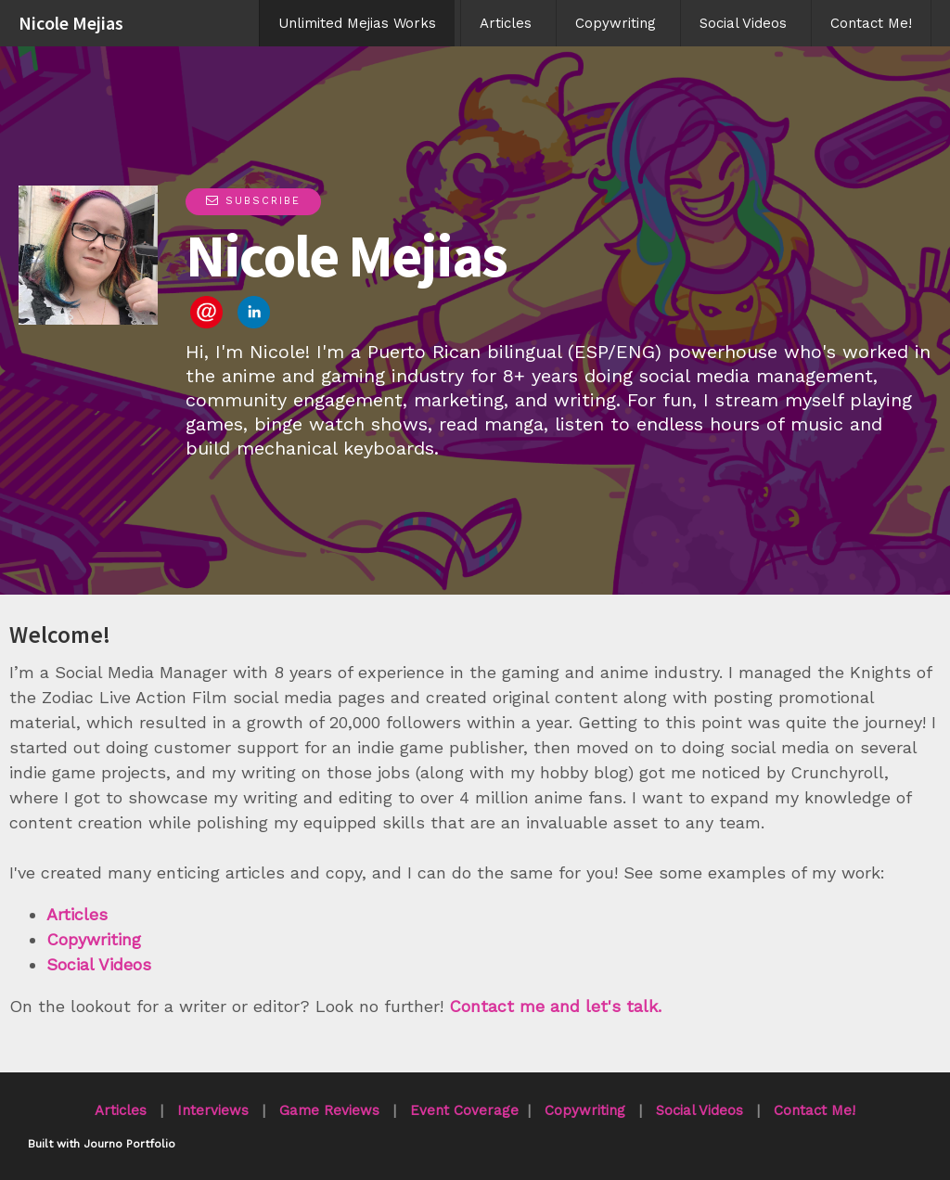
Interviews (213, 1110)
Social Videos (743, 23)
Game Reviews (329, 1110)
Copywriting (615, 23)
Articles (506, 23)
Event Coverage (464, 1110)
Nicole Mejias (71, 22)
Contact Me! (871, 23)
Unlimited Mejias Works (357, 23)
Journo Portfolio (129, 1143)
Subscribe (253, 200)
